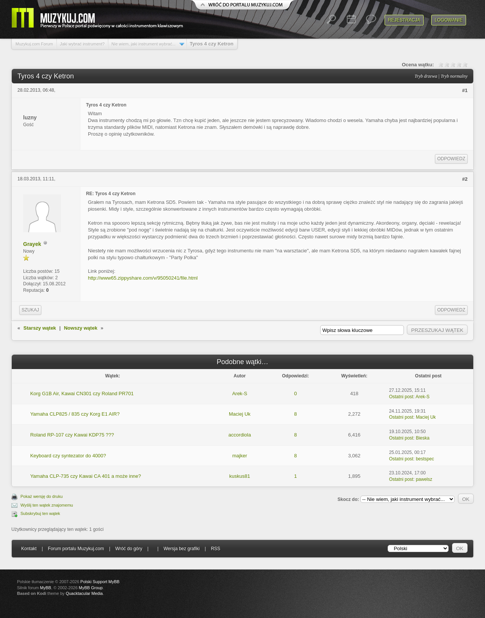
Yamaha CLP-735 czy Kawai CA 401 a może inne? (85, 476)
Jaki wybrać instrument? (82, 44)
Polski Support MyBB (99, 581)
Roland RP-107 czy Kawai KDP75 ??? (72, 435)
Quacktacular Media (84, 593)
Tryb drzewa (426, 76)
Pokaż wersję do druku (41, 496)
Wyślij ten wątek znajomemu (46, 505)
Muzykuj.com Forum (34, 44)
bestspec (425, 459)
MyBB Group (91, 587)
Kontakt (29, 548)
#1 (465, 90)
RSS (216, 548)
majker (239, 455)
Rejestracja (404, 20)
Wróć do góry (128, 548)
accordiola (239, 435)
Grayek (32, 244)
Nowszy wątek (80, 328)
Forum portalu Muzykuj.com (76, 548)
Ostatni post (401, 396)
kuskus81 (239, 476)
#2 (465, 179)
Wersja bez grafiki (182, 548)
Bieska (422, 438)
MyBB (45, 587)
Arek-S (239, 393)
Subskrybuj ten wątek (40, 513)
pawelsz (424, 479)
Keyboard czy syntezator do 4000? (68, 455)
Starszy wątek (39, 328)
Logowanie (449, 20)
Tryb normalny (454, 76)
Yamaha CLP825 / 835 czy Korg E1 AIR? (75, 414)
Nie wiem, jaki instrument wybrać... (143, 44)
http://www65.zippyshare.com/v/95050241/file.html (143, 278)
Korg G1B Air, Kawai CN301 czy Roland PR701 (82, 393)
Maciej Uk (239, 414)
